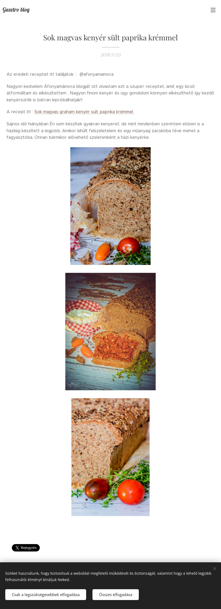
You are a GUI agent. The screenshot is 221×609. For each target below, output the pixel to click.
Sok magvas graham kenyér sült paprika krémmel (84, 111)
